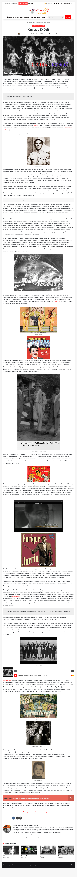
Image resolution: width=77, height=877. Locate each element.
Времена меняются (44, 856)
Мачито (36, 125)
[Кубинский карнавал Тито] (11, 850)
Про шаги (30, 3)
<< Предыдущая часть (27, 812)
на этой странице (38, 837)
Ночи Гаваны (61, 856)
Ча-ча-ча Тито (24, 856)
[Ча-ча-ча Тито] (29, 850)
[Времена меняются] (48, 850)
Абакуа (42, 25)
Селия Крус (57, 301)
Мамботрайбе (17, 596)
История (26, 17)
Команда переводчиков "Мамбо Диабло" (29, 33)
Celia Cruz (6, 130)
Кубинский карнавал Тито (9, 856)
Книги (17, 17)
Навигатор (10, 17)
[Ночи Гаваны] (66, 850)
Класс (21, 17)
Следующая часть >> (49, 812)
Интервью (33, 17)
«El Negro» (34, 752)
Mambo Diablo (39, 22)
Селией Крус (68, 128)
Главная (29, 22)
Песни (43, 17)
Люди (38, 17)
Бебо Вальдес (7, 680)
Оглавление (38, 812)
